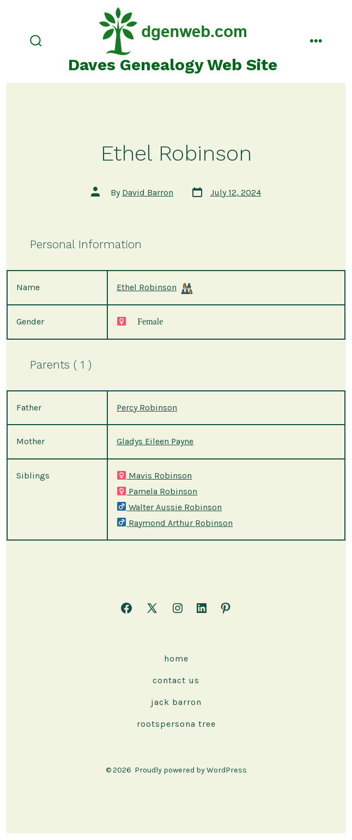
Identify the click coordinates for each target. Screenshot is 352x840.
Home (176, 658)
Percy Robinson (147, 407)
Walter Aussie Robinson (169, 507)
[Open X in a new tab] (152, 608)
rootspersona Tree (176, 724)
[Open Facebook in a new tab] (126, 608)
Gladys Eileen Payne (155, 441)
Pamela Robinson (157, 491)
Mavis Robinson (154, 475)
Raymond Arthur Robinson (175, 523)
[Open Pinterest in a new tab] (225, 608)
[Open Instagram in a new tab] (178, 608)
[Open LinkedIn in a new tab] (202, 608)
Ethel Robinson (147, 287)
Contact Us (176, 680)
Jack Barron (176, 702)
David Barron (147, 192)
